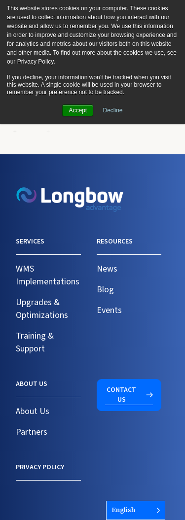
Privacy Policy (40, 467)
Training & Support (35, 342)
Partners (31, 432)
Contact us (121, 395)
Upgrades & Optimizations (42, 308)
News (107, 269)
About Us (32, 411)
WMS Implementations (47, 275)
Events (109, 310)
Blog (105, 289)
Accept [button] (78, 110)
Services (30, 241)
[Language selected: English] (135, 510)
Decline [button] (113, 110)
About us (31, 384)
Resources (115, 241)
